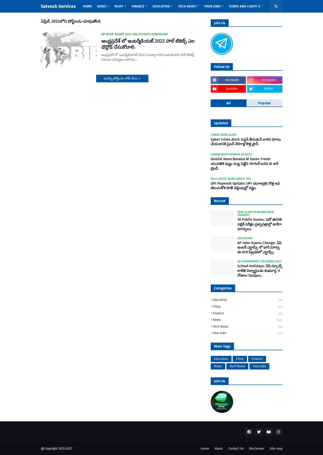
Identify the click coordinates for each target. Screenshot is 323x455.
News (247, 320)
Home (205, 449)
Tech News (247, 327)
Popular (264, 103)
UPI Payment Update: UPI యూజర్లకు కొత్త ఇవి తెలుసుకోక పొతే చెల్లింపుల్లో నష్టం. (245, 185)
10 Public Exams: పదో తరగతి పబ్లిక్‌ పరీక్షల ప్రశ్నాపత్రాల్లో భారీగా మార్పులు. (259, 224)
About (219, 449)
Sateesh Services (58, 6)
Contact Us (236, 449)
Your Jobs (247, 333)
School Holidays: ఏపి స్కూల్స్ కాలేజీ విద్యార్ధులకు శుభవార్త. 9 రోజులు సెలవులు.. (259, 271)
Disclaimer (256, 449)
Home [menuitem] (87, 6)
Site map (276, 449)
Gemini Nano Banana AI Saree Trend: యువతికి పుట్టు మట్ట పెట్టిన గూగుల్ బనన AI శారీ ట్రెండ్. (244, 164)
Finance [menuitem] (138, 6)
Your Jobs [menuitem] (212, 6)
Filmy (247, 307)
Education (247, 300)
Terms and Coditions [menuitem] (246, 6)
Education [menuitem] (161, 6)
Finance (247, 313)
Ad (228, 103)
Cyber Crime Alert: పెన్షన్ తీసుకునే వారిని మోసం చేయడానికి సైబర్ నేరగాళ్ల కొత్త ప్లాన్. (246, 141)
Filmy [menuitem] (118, 6)
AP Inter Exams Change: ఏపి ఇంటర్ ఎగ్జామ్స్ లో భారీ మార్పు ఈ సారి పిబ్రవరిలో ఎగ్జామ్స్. (259, 247)
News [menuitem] (101, 6)
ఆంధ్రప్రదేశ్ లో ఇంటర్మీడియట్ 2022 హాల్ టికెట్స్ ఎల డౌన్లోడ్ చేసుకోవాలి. (148, 44)
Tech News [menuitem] (187, 6)
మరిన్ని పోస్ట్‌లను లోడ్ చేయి (121, 78)
